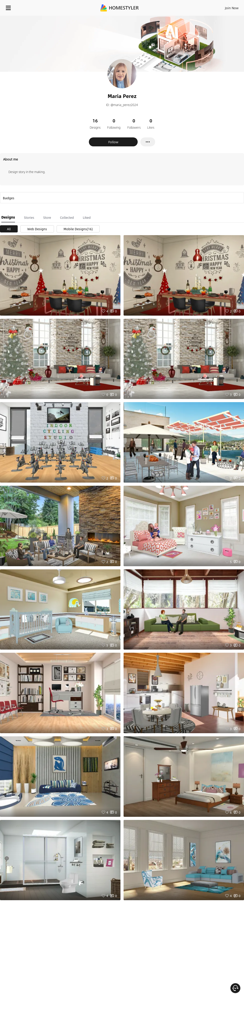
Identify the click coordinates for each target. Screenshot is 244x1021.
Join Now (232, 7)
